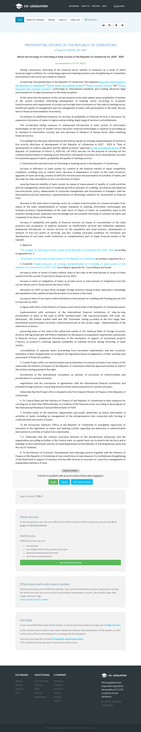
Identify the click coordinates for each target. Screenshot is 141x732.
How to (85, 6)
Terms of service (58, 690)
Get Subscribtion (82, 481)
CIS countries (41, 680)
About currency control (99, 85)
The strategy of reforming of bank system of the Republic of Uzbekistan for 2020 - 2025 (67, 249)
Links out (75, 19)
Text (19, 19)
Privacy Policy (58, 698)
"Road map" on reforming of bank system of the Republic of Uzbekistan (57, 258)
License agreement (40, 694)
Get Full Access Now (71, 562)
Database (74, 6)
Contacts (58, 684)
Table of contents (35, 19)
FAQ (37, 688)
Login (119, 6)
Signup (64, 481)
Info (104, 6)
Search (18, 680)
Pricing (96, 6)
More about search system (34, 599)
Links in (63, 19)
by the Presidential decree (105, 147)
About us (58, 680)
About (51, 19)
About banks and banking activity (65, 85)
